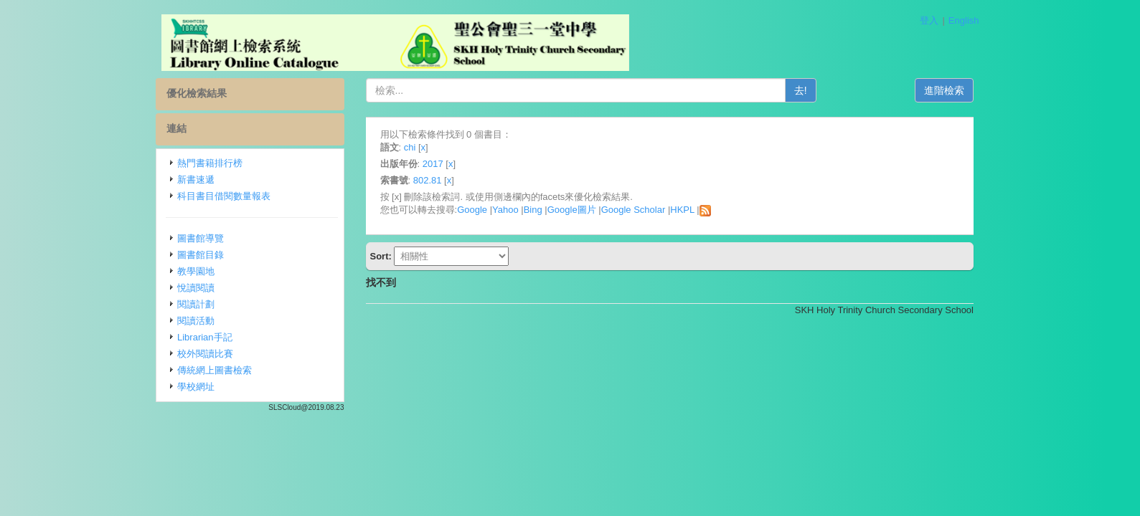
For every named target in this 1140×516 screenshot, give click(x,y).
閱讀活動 (196, 320)
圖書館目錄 (200, 254)
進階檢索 (944, 90)
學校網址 (196, 386)
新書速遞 (196, 179)
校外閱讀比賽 (205, 353)
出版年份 (399, 163)
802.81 (427, 180)
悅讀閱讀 (196, 287)
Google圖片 (571, 209)
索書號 (394, 180)
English (963, 20)
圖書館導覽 (200, 238)
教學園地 (196, 271)
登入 (929, 20)
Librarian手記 (204, 337)
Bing (533, 209)
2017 (433, 163)
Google (472, 209)
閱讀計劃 (196, 304)
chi (410, 147)
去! (800, 90)
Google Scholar (633, 209)
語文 (389, 147)
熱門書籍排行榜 (209, 163)
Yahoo (505, 209)
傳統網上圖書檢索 (214, 370)
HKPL (682, 209)
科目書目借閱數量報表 (223, 196)
